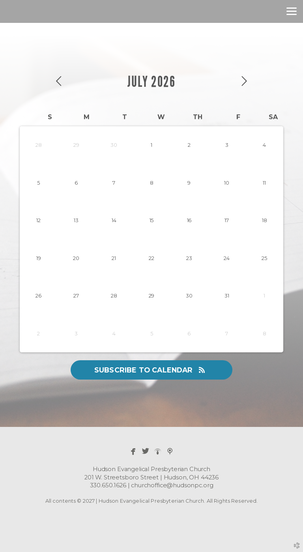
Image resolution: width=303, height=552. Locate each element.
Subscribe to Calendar (151, 370)
